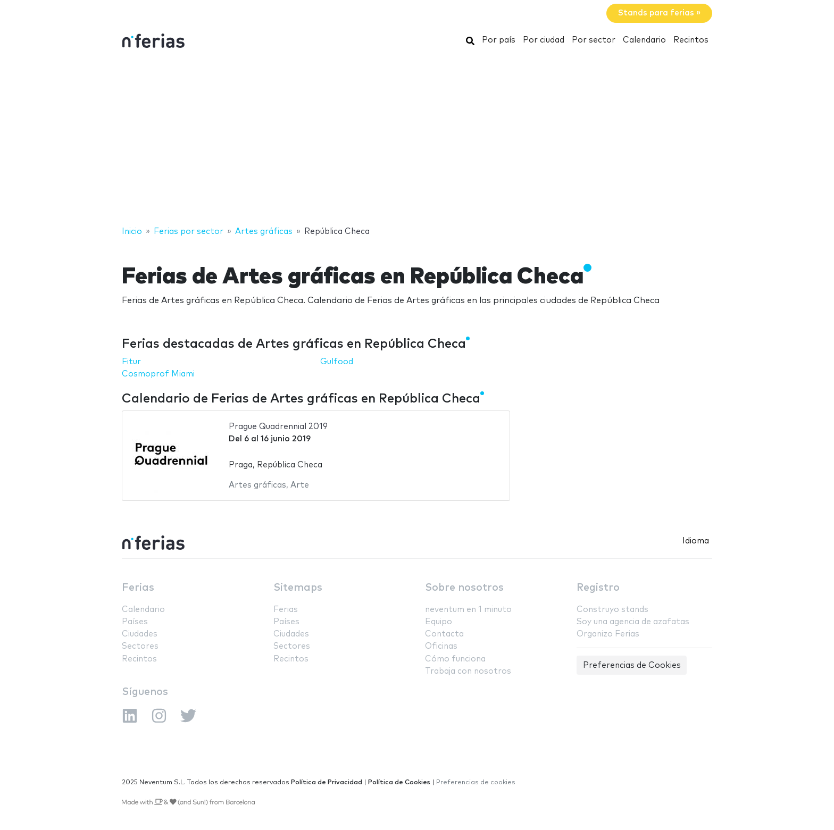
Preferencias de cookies (475, 782)
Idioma (695, 541)
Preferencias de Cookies (632, 665)
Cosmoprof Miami (158, 374)
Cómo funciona (455, 659)
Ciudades (139, 634)
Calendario (644, 40)
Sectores (140, 646)
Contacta (444, 634)
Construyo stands (612, 610)
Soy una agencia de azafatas (633, 622)
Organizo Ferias (608, 634)
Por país (498, 40)
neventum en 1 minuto (468, 610)
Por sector (593, 40)
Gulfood (336, 362)
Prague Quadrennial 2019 (278, 427)
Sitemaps (297, 588)
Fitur (131, 362)
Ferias (138, 588)
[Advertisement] (417, 139)
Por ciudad (543, 40)
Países (135, 622)
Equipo (438, 622)
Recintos (690, 40)
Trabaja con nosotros (468, 671)
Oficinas (441, 646)
